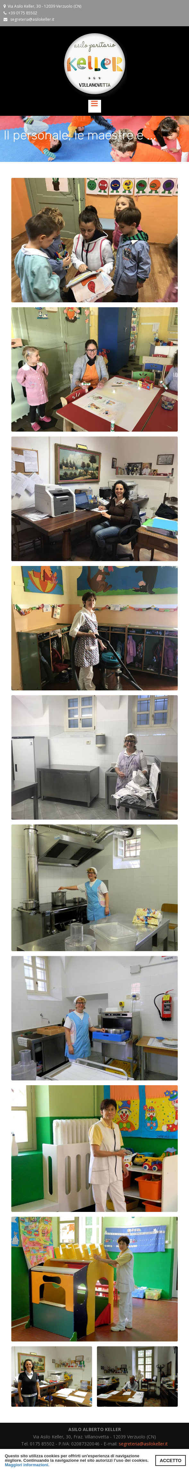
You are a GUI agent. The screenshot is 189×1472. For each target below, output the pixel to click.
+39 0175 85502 (22, 12)
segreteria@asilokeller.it (32, 19)
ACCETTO (170, 1460)
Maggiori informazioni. (27, 1464)
